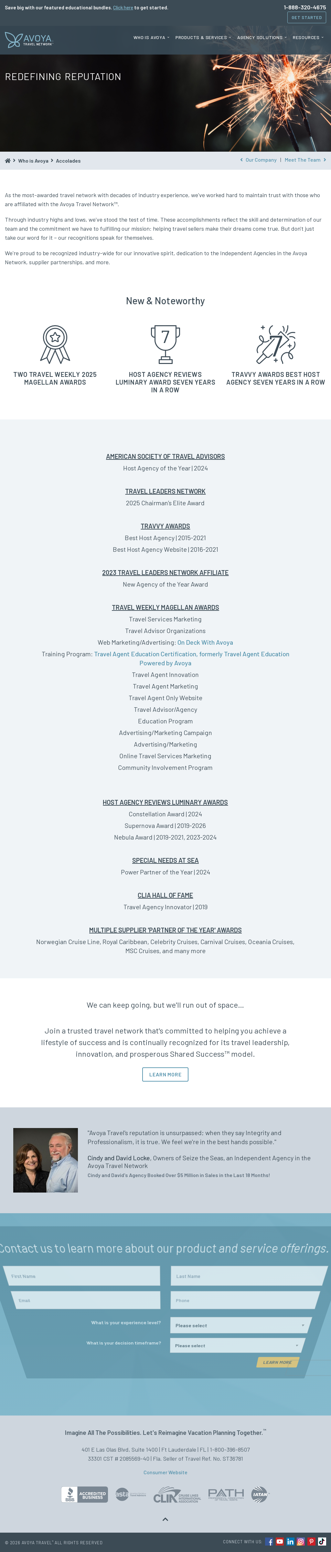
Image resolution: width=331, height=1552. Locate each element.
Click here (123, 7)
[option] (165, 1160)
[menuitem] (151, 37)
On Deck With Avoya (205, 642)
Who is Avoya (149, 37)
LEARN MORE (165, 1074)
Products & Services (201, 37)
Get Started (307, 17)
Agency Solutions (260, 37)
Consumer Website (165, 1472)
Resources (306, 37)
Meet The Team (305, 159)
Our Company (258, 159)
